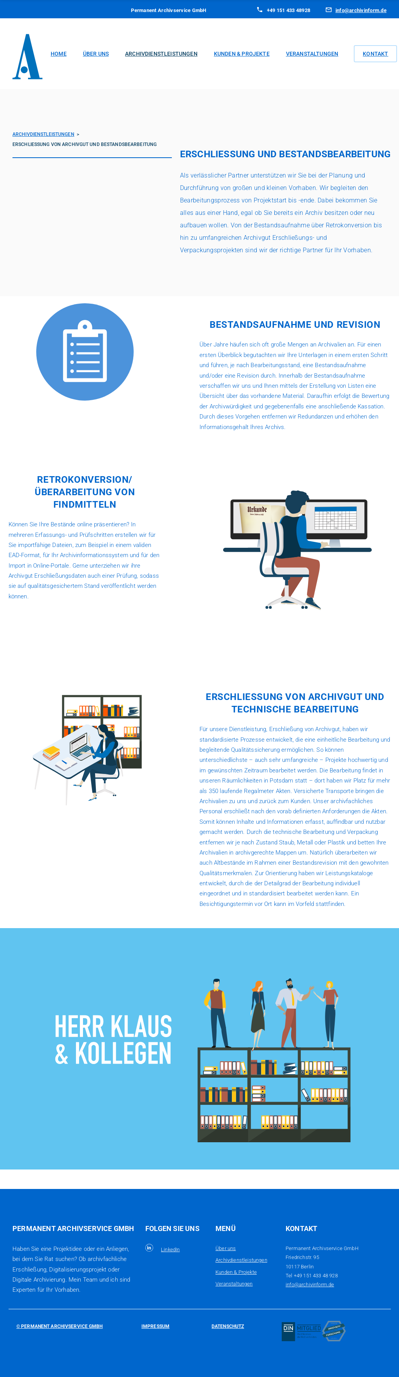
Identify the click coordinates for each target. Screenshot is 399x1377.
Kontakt (375, 54)
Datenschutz (228, 1326)
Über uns (96, 54)
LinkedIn (170, 1249)
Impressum (155, 1326)
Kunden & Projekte (242, 54)
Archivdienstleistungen (161, 54)
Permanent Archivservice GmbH (61, 1326)
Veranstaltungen (312, 54)
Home (59, 54)
